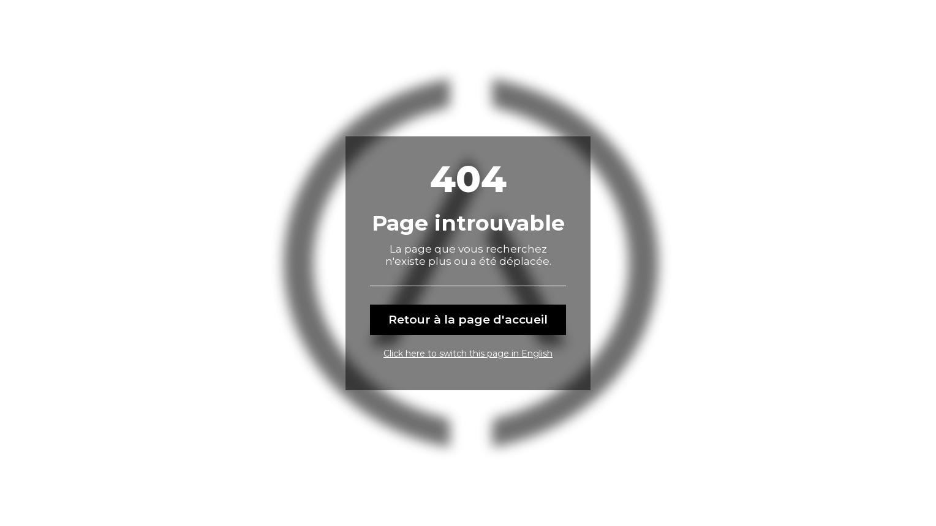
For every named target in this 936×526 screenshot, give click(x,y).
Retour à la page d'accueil (468, 320)
